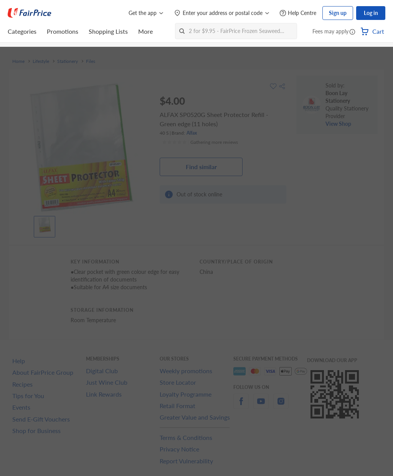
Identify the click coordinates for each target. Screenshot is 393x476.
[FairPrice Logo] (29, 13)
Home (18, 61)
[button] (352, 32)
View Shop (338, 123)
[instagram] (281, 405)
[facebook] (241, 405)
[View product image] (44, 224)
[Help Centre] (297, 13)
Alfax (192, 133)
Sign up (338, 13)
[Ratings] (200, 142)
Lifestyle (41, 61)
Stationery (67, 61)
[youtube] (261, 405)
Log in (371, 13)
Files (90, 61)
